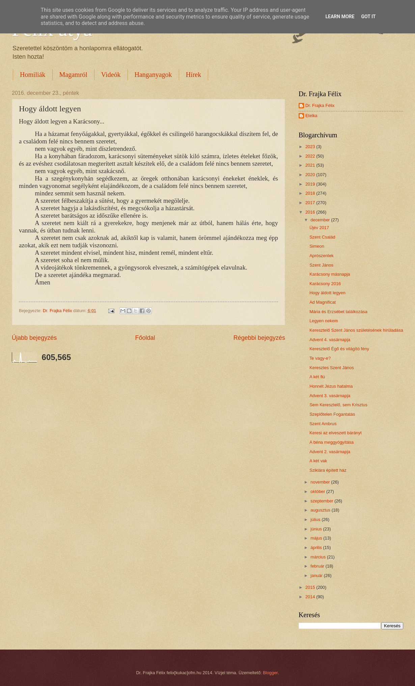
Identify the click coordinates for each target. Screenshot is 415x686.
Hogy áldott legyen (327, 292)
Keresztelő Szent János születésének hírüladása (356, 330)
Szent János (321, 265)
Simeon (316, 246)
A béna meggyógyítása (331, 442)
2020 (310, 174)
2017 (310, 202)
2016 (310, 212)
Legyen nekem (323, 320)
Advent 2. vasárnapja (329, 451)
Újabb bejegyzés (34, 337)
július (316, 519)
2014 (310, 596)
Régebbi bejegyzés (259, 337)
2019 (310, 184)
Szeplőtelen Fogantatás (332, 414)
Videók (111, 74)
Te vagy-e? (320, 358)
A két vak (318, 460)
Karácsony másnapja (329, 274)
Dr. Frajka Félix (320, 105)
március (318, 556)
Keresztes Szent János (331, 367)
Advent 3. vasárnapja (329, 395)
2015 (310, 587)
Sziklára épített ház (328, 470)
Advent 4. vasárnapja (329, 339)
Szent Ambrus (322, 423)
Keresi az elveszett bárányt (335, 432)
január (317, 575)
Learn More (339, 16)
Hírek (193, 74)
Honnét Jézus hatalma (331, 386)
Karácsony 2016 (325, 283)
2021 (310, 165)
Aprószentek (321, 255)
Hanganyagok (153, 74)
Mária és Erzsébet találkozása (338, 311)
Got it (368, 16)
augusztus (320, 510)
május (316, 538)
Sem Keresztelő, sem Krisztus (338, 404)
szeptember (322, 500)
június (316, 528)
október (318, 491)
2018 (310, 193)
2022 (310, 156)
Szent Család (322, 237)
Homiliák (33, 74)
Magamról (73, 74)
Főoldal (145, 337)
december (320, 219)
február (317, 566)
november (320, 482)
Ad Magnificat (322, 302)
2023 (310, 146)
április (316, 547)
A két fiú (317, 376)
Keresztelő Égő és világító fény (339, 348)
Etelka (311, 115)
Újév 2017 (319, 227)
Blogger (270, 672)
